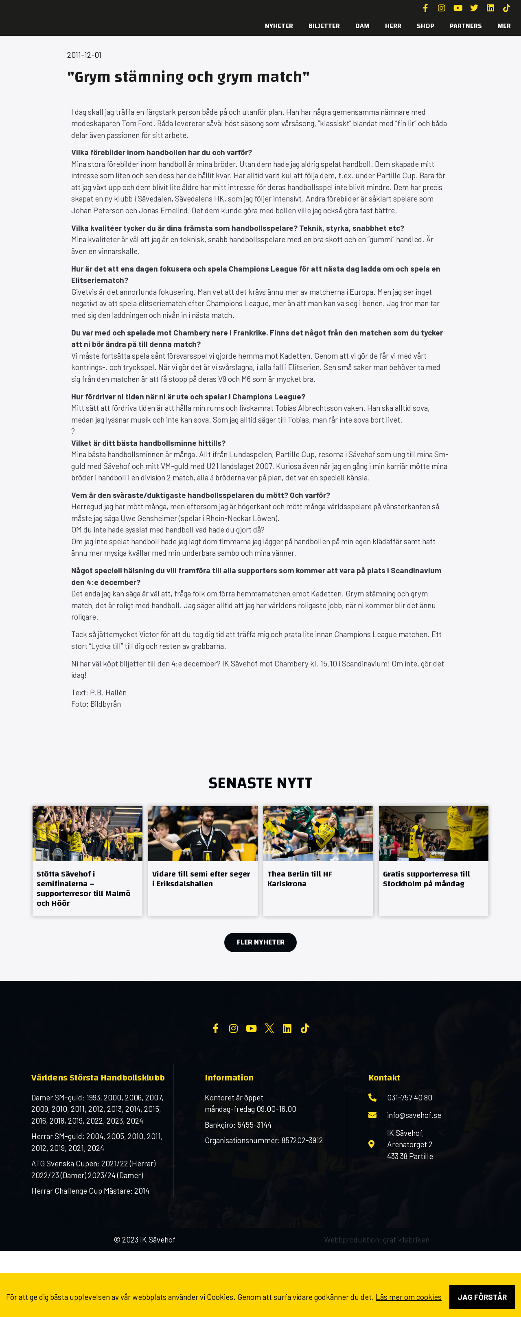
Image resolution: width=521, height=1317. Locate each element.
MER (504, 26)
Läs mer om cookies (409, 1297)
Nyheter (279, 26)
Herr (393, 26)
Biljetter (324, 26)
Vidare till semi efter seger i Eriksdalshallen (201, 878)
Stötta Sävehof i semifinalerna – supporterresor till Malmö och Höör (84, 888)
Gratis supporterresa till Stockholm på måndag (426, 878)
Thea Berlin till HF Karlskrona (299, 878)
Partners (466, 26)
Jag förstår (482, 1297)
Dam (362, 26)
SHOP (425, 26)
